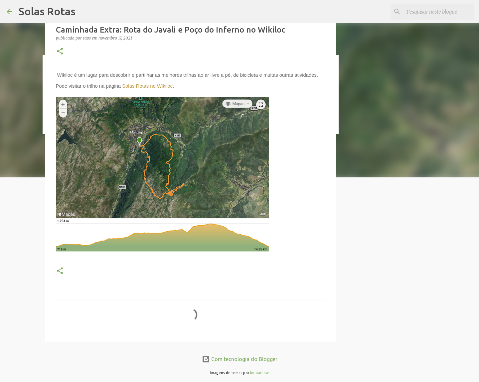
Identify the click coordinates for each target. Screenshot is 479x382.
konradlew (259, 373)
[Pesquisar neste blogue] (439, 12)
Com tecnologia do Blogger (239, 359)
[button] (60, 51)
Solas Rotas (47, 11)
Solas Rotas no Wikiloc (147, 86)
